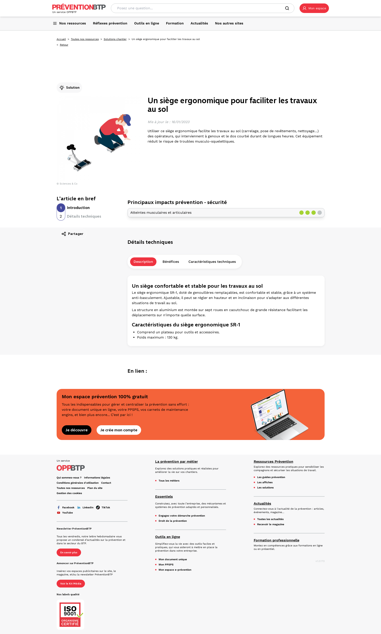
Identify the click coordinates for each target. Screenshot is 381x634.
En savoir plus (68, 552)
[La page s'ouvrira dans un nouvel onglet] (314, 8)
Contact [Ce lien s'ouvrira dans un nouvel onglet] (106, 482)
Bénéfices (171, 262)
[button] (314, 8)
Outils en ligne (167, 537)
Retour (64, 44)
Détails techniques (84, 216)
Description (143, 262)
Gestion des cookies (69, 493)
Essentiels (164, 496)
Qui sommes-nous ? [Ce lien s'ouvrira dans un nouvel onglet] (69, 477)
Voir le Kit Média (70, 584)
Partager (72, 233)
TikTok (103, 507)
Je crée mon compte (118, 430)
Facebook (65, 507)
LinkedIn (85, 507)
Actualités (262, 503)
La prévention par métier (176, 461)
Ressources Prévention (273, 461)
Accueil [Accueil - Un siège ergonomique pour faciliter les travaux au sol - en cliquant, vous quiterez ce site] (61, 39)
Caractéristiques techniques (212, 262)
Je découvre (76, 430)
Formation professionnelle (276, 540)
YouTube (65, 513)
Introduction (78, 207)
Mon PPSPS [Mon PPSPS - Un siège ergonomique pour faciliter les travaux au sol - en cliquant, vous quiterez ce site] (166, 564)
